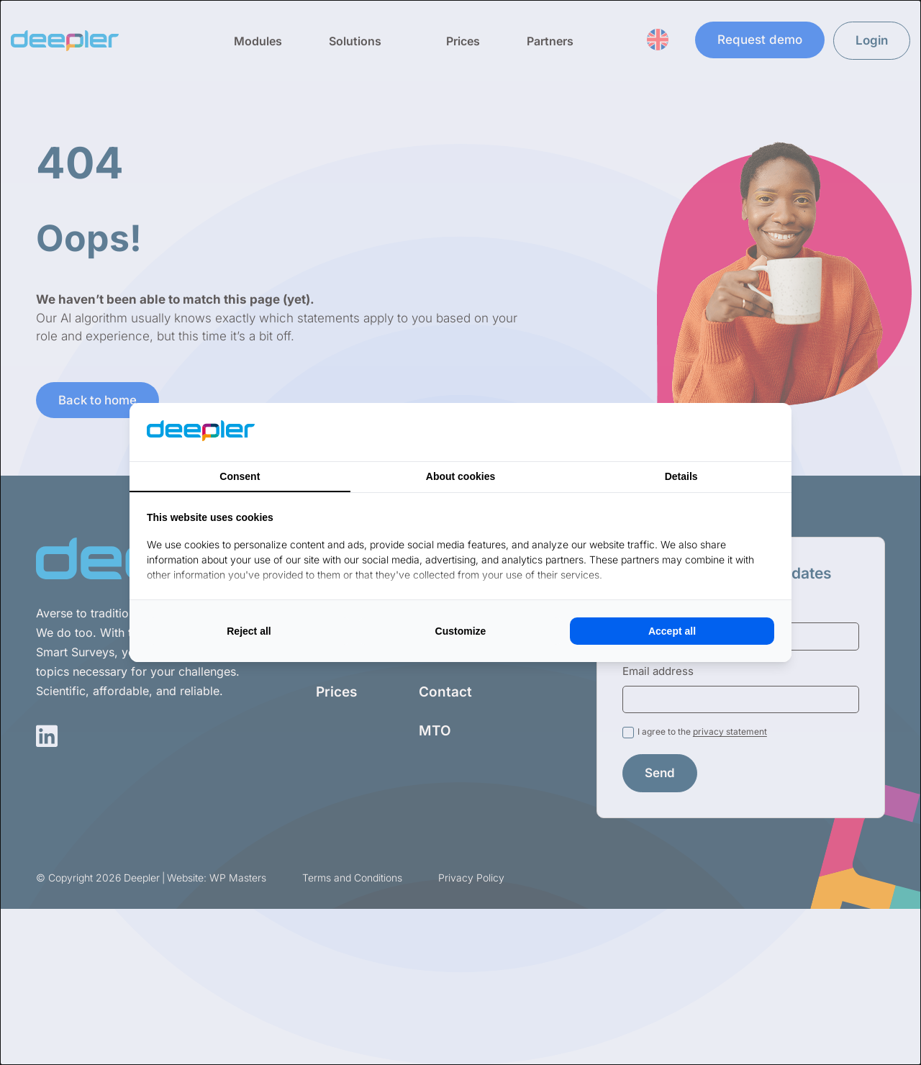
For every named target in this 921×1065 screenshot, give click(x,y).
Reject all (249, 631)
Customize (460, 631)
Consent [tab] (239, 476)
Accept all (672, 631)
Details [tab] (681, 476)
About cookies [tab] (460, 476)
